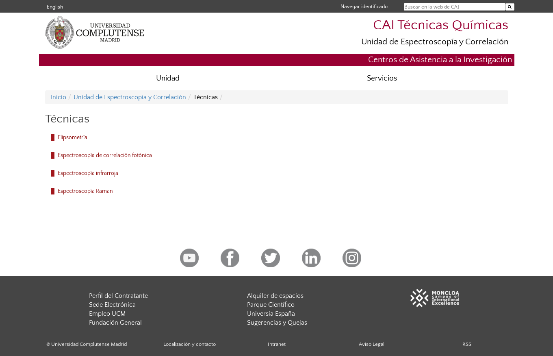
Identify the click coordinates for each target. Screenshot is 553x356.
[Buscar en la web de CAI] (509, 7)
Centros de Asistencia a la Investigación (440, 59)
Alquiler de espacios (275, 295)
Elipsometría (72, 137)
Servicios (382, 78)
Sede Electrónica (112, 304)
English (55, 6)
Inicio (58, 97)
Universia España (271, 313)
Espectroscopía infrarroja (88, 173)
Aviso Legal (371, 344)
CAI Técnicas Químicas (440, 25)
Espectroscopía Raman (85, 191)
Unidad (168, 78)
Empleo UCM (107, 313)
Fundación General (115, 322)
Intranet (277, 344)
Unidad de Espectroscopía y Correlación (434, 41)
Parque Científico (271, 304)
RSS (466, 344)
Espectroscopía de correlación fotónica (105, 155)
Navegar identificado (364, 6)
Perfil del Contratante (118, 295)
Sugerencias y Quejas (277, 322)
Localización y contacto (189, 344)
